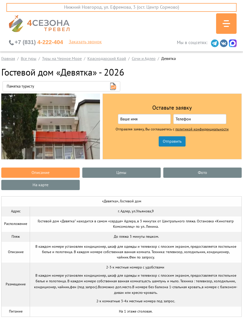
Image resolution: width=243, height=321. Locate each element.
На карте (40, 185)
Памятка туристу (20, 86)
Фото (202, 172)
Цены (121, 172)
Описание (40, 172)
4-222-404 (39, 42)
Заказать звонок (85, 42)
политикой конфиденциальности (202, 129)
